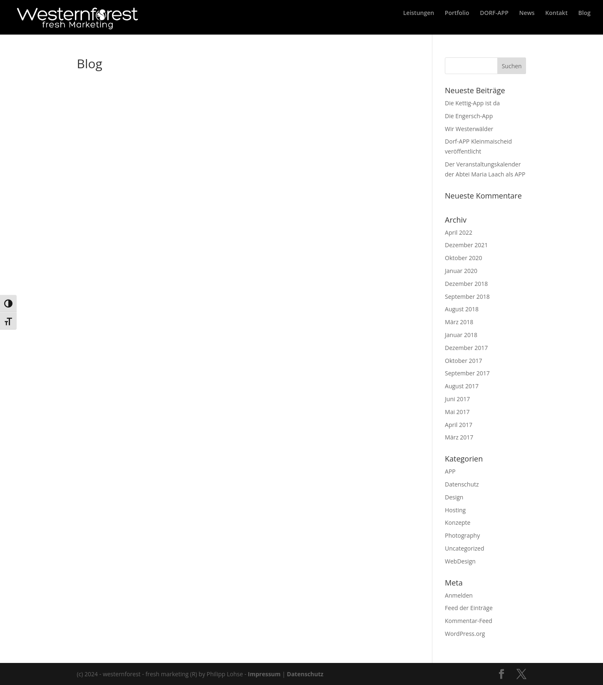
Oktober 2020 (463, 258)
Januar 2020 (461, 271)
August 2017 (462, 386)
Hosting (455, 510)
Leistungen (418, 22)
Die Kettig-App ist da (472, 103)
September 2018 (467, 296)
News (526, 22)
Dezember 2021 (466, 245)
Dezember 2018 (466, 284)
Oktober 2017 (463, 361)
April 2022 (458, 232)
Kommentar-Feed (468, 621)
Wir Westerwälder (469, 129)
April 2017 (458, 425)
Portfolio (457, 22)
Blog (584, 22)
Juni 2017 (457, 399)
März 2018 (459, 322)
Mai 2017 (457, 412)
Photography (462, 535)
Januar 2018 (461, 335)
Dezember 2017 (466, 348)
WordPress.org (465, 634)
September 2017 (467, 373)
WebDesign (460, 561)
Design (454, 497)
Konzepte (457, 522)
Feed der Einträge (469, 608)
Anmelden (459, 595)
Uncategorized (464, 548)
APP (450, 471)
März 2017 (459, 437)
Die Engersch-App (469, 116)
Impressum (264, 674)
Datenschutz (462, 484)
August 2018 (462, 309)
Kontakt (556, 22)
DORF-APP (494, 22)
